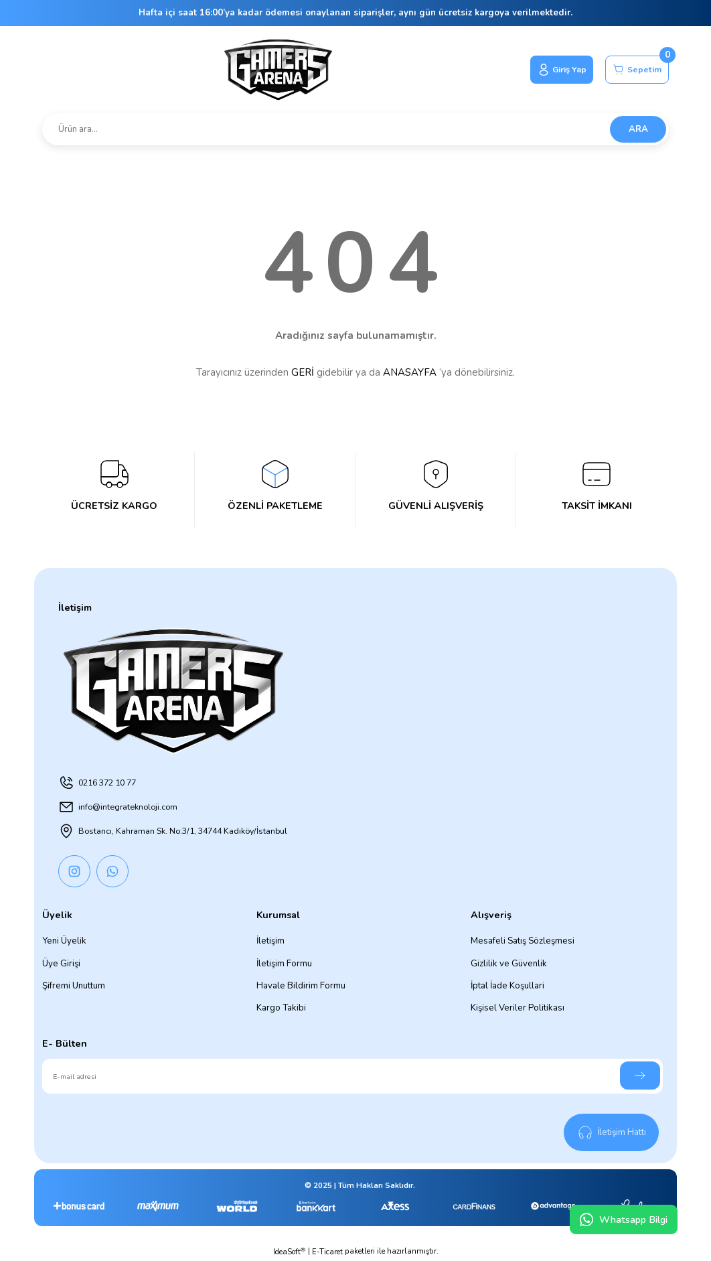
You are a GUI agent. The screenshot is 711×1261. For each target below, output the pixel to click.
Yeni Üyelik (64, 941)
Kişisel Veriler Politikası (517, 1008)
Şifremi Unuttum (73, 986)
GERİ (302, 372)
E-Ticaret (327, 1251)
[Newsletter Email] (352, 1076)
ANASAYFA (410, 372)
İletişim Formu (284, 964)
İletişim (270, 941)
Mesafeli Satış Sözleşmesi (522, 941)
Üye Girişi (61, 964)
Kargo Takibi (281, 1008)
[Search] (355, 129)
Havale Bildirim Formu (300, 986)
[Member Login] (553, 70)
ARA (638, 129)
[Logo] (272, 69)
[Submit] (640, 1075)
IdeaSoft (289, 1251)
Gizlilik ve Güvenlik (509, 964)
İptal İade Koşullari (507, 986)
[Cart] (634, 70)
